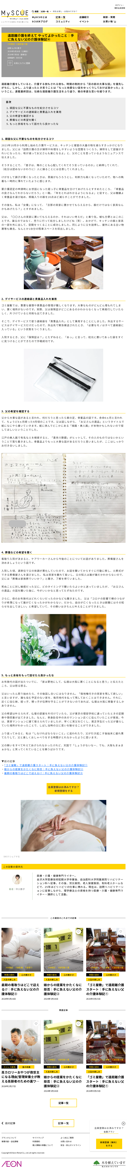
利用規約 (36, 1141)
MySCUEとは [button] (39, 17)
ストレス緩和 (9, 1066)
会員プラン (109, 1131)
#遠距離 (20, 967)
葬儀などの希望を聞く (23, 120)
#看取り (28, 967)
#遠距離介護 (22, 43)
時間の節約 (9, 974)
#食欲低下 (38, 1059)
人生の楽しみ (9, 979)
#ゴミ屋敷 (105, 967)
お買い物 (109, 21)
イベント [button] (84, 21)
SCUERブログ (40, 21)
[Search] (89, 11)
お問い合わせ (66, 1141)
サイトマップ (38, 1137)
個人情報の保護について (42, 1145)
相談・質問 (109, 17)
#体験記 (12, 43)
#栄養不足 (27, 1059)
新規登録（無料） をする (109, 1144)
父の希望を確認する (22, 116)
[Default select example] (47, 11)
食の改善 (26, 1066)
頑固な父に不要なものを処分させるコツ (34, 108)
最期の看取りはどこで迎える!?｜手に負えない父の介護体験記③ (43, 773)
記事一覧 (60, 17)
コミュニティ (63, 21)
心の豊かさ (26, 974)
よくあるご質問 (67, 1137)
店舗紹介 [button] (84, 17)
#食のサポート (13, 1059)
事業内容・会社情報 (9, 1141)
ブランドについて (8, 1137)
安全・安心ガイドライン (71, 1145)
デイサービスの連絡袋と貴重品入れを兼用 (36, 112)
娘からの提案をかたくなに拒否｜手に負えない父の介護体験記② (43, 769)
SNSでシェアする (11, 856)
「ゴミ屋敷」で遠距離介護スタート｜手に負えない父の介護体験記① (46, 765)
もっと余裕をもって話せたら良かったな (34, 124)
